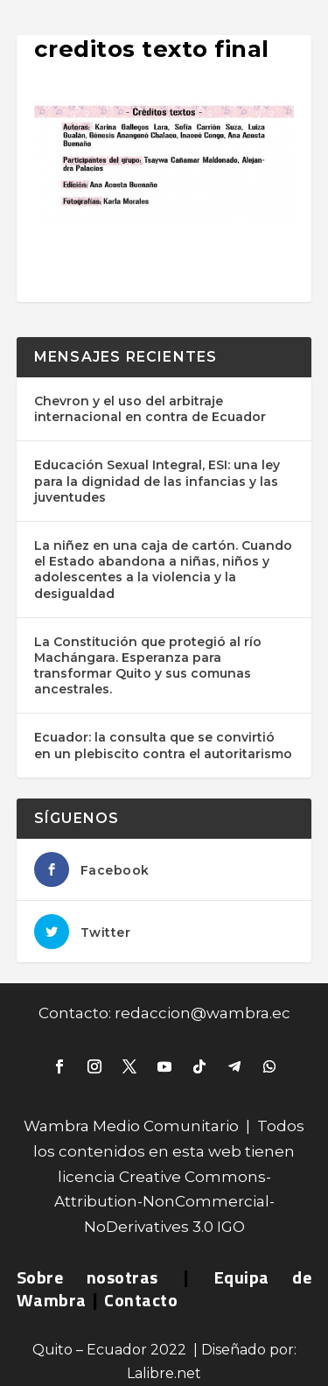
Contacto (141, 1299)
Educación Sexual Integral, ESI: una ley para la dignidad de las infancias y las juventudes (157, 480)
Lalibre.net (164, 1373)
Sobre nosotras (87, 1277)
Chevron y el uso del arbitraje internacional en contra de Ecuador (150, 409)
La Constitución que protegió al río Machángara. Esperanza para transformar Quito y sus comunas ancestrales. (148, 666)
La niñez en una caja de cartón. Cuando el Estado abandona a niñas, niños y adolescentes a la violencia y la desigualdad (163, 570)
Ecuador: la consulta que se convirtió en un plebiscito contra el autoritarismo (163, 745)
